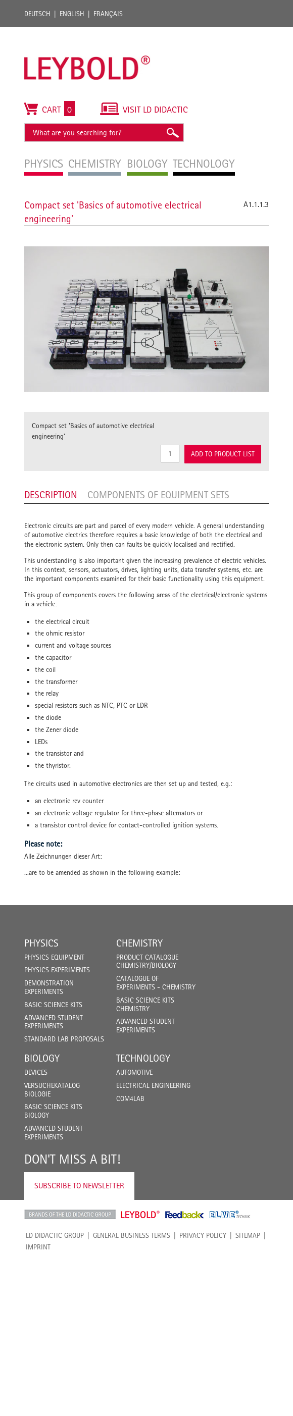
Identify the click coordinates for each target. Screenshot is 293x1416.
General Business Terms (131, 1235)
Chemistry (139, 943)
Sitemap (247, 1235)
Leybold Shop (140, 1215)
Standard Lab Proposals (64, 1039)
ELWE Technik (230, 1215)
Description (50, 495)
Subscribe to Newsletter (79, 1185)
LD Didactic (70, 1215)
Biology (42, 1058)
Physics (41, 943)
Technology (143, 1058)
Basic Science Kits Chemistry (145, 1004)
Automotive (134, 1072)
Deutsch (37, 14)
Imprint (38, 1247)
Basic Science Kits (53, 1005)
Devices (35, 1072)
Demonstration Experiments (49, 987)
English (72, 14)
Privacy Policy (202, 1235)
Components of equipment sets (158, 495)
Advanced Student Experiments (53, 1022)
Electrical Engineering (153, 1085)
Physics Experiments (57, 970)
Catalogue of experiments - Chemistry (156, 982)
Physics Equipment (54, 957)
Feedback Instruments (184, 1215)
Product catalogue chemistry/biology (147, 961)
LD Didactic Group (55, 1235)
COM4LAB (130, 1098)
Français (108, 14)
